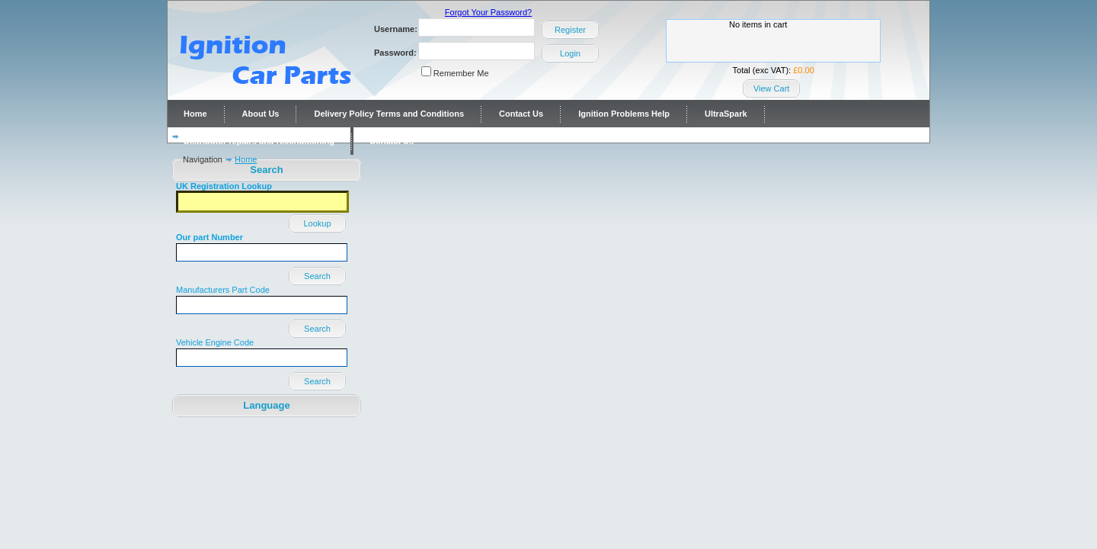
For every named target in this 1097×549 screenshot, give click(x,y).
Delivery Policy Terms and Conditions (389, 113)
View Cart (771, 88)
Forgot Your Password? (488, 12)
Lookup (317, 223)
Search (317, 276)
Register (570, 29)
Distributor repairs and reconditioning (259, 141)
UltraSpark (726, 113)
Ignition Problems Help (624, 113)
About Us (261, 113)
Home (195, 113)
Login (570, 53)
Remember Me (461, 73)
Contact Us (521, 113)
